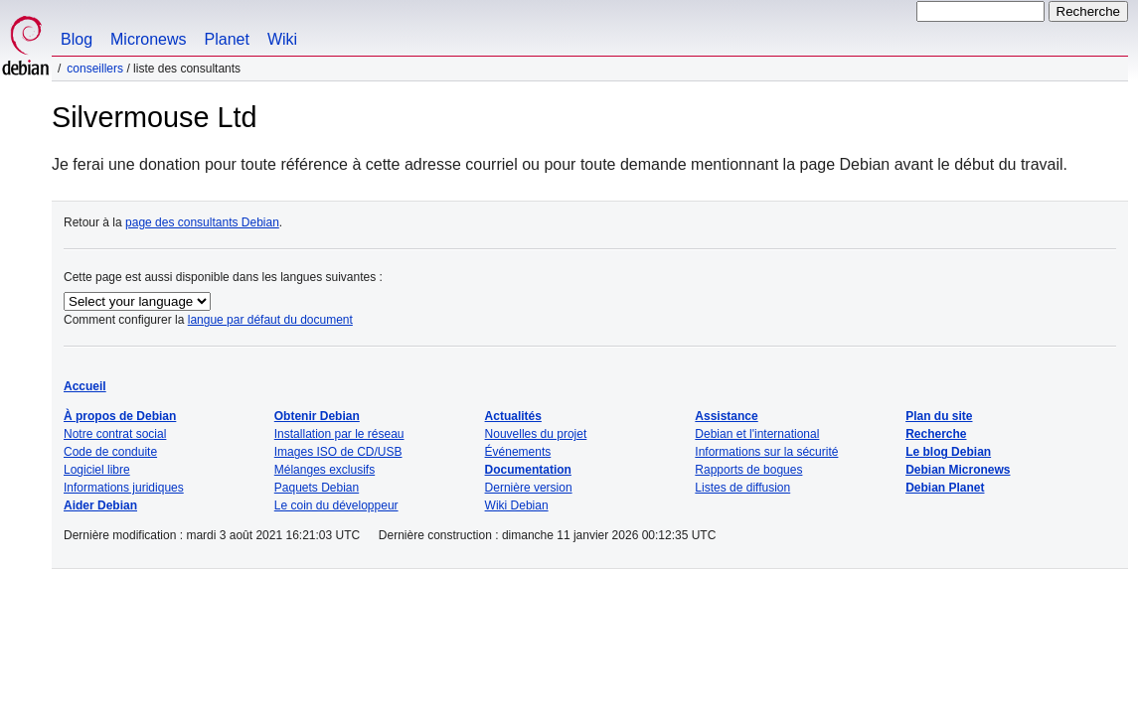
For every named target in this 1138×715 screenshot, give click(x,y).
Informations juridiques (124, 488)
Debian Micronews (957, 470)
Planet (227, 39)
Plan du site (938, 416)
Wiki (282, 39)
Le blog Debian (948, 452)
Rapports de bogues (748, 470)
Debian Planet (944, 488)
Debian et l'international (757, 434)
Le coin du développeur (336, 505)
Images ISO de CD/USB (338, 452)
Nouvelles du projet (536, 434)
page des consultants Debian (202, 222)
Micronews (148, 39)
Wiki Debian (517, 505)
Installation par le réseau (339, 434)
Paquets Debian (316, 488)
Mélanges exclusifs (324, 470)
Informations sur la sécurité (766, 452)
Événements (518, 452)
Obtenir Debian (317, 416)
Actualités (513, 416)
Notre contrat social (115, 434)
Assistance (726, 416)
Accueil (85, 386)
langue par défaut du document (270, 320)
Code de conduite (110, 452)
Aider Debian (100, 505)
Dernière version (528, 488)
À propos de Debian (120, 416)
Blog (76, 39)
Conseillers (95, 68)
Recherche (935, 434)
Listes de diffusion (742, 488)
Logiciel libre (97, 470)
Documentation (528, 470)
